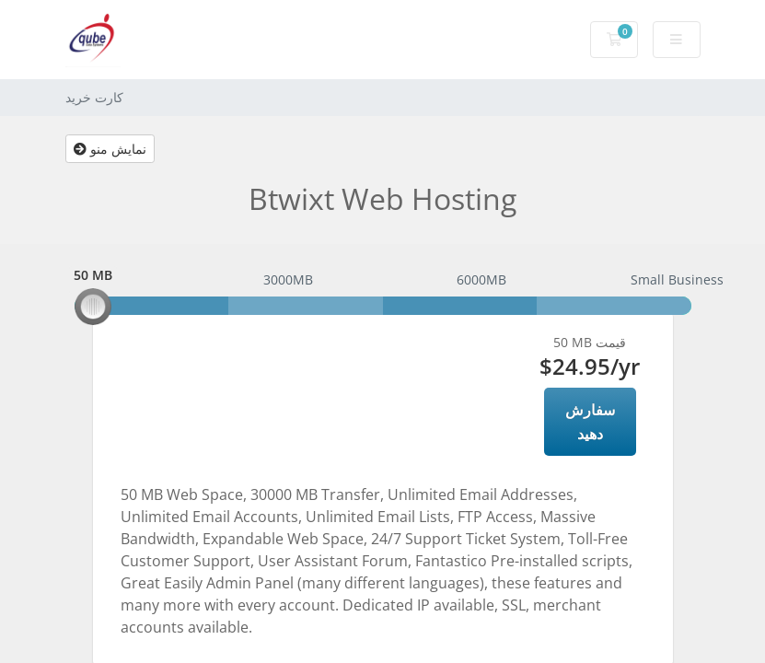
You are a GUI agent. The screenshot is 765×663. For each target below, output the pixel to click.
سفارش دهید (590, 422)
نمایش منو (110, 148)
